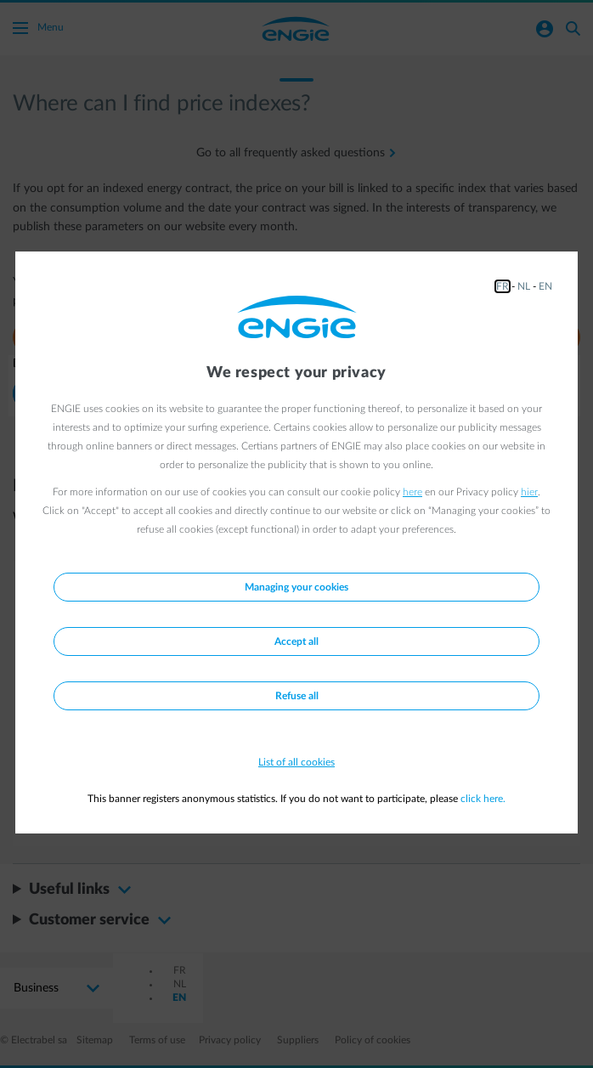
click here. (482, 799)
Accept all (296, 641)
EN (545, 286)
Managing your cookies (296, 587)
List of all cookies (296, 762)
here (412, 492)
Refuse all (297, 696)
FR (502, 286)
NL (523, 286)
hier (529, 492)
